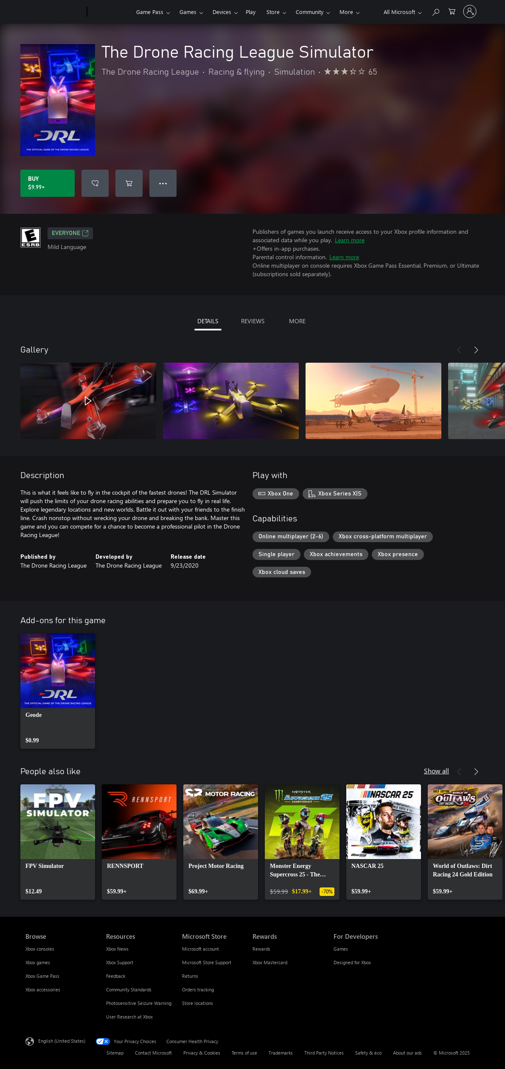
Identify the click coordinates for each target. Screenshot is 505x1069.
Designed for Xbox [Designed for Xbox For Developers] (352, 962)
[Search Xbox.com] (435, 10)
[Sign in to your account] (470, 11)
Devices (222, 11)
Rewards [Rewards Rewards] (261, 948)
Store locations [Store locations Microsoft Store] (197, 1003)
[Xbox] (110, 11)
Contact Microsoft (153, 1052)
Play (250, 11)
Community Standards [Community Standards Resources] (129, 989)
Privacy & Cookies (201, 1052)
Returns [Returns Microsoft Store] (190, 976)
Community (309, 11)
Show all (436, 770)
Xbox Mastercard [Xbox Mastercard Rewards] (269, 962)
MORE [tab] (297, 321)
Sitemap (115, 1052)
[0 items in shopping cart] (452, 11)
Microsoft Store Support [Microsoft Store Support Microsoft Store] (206, 962)
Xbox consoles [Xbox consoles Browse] (39, 948)
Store (273, 11)
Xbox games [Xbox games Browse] (37, 962)
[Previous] (459, 350)
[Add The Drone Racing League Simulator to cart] (129, 183)
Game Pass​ (149, 11)
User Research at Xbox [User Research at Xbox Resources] (129, 1016)
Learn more (350, 240)
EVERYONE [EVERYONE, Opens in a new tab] (70, 233)
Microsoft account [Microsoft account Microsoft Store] (200, 948)
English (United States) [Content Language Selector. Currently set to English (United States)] (61, 1041)
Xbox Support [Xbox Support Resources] (119, 962)
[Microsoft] (54, 11)
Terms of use (244, 1052)
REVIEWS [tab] (252, 321)
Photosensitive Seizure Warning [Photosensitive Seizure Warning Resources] (138, 1003)
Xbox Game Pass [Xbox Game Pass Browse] (42, 976)
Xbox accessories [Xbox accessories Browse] (42, 989)
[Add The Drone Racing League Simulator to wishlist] (95, 183)
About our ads (407, 1052)
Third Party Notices (324, 1052)
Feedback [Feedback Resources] (115, 976)
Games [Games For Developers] (341, 948)
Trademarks (281, 1052)
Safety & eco (368, 1052)
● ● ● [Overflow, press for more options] (163, 183)
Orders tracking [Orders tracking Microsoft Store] (198, 989)
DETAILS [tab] (207, 321)
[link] (57, 691)
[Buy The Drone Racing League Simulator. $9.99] (47, 183)
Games (188, 11)
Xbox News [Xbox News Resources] (117, 948)
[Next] (476, 350)
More (346, 11)
